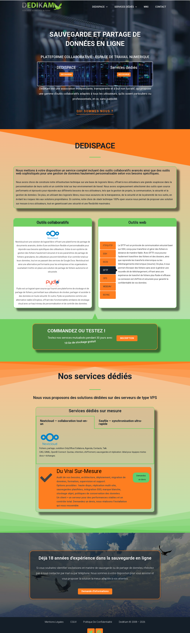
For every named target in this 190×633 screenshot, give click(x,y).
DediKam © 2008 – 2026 (137, 622)
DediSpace (100, 6)
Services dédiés (125, 6)
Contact (160, 6)
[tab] (108, 245)
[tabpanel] (95, 446)
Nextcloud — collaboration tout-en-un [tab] (64, 422)
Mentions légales (48, 622)
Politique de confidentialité (98, 622)
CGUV (70, 622)
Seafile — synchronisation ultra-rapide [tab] (120, 422)
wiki (146, 6)
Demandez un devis (139, 479)
